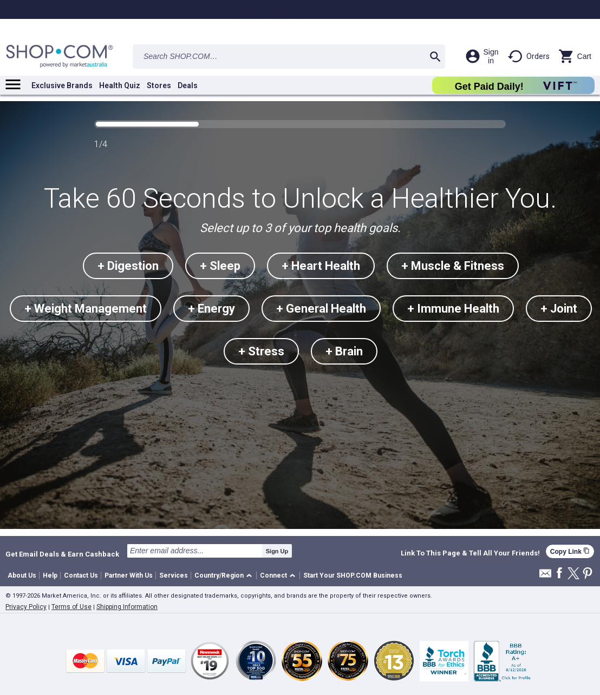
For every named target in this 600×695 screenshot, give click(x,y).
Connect (273, 575)
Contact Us (81, 575)
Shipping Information (127, 607)
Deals (188, 85)
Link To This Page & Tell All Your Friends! (470, 553)
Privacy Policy (26, 607)
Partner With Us (129, 575)
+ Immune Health (453, 308)
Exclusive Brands (62, 85)
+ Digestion (128, 266)
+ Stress (261, 351)
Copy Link (570, 551)
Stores (159, 85)
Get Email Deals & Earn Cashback (62, 554)
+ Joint (558, 308)
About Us (22, 575)
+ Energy (211, 308)
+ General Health (321, 308)
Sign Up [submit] (277, 551)
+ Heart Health (321, 266)
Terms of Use (71, 607)
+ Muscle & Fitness (452, 266)
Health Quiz (119, 85)
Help (50, 575)
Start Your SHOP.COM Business (352, 575)
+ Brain (344, 351)
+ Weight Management (85, 308)
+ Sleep (220, 266)
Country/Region (219, 575)
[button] (225, 575)
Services (173, 575)
